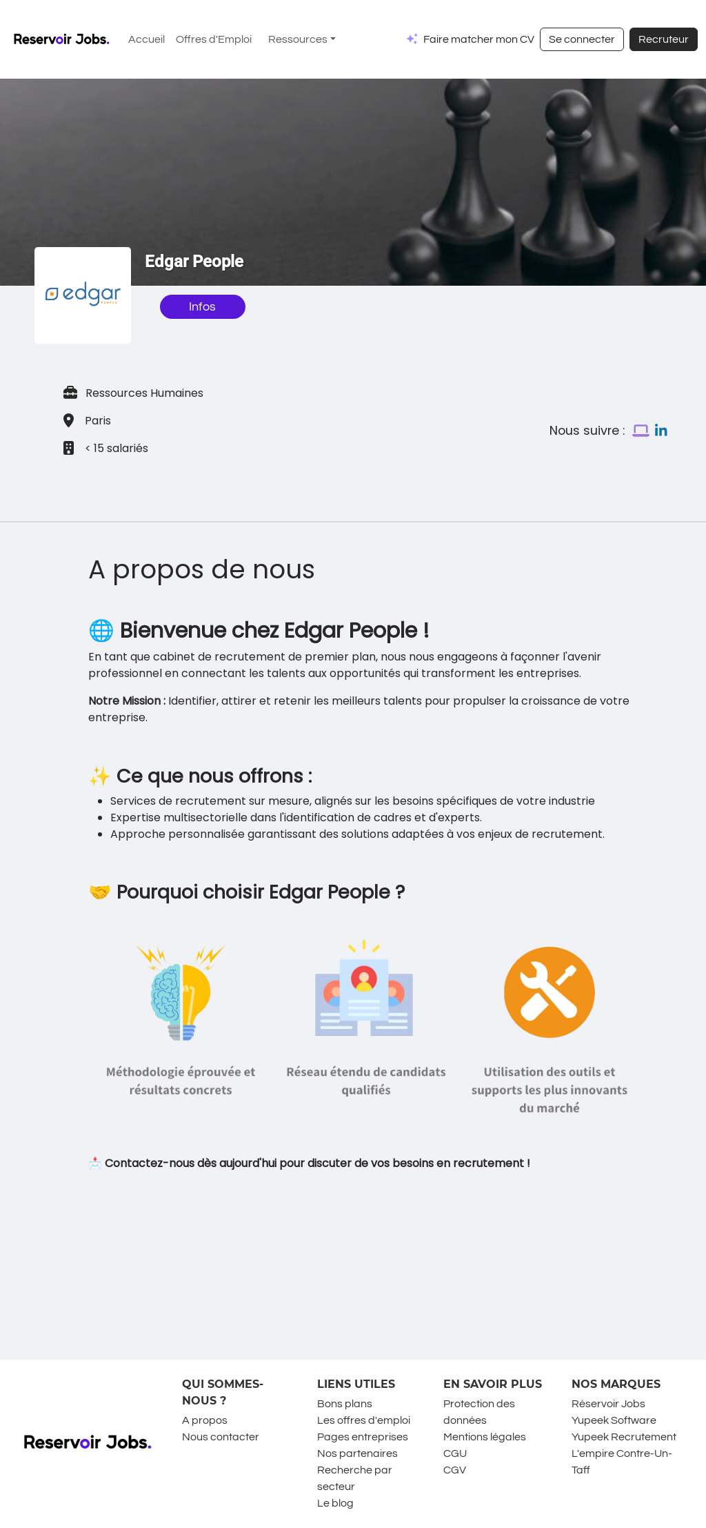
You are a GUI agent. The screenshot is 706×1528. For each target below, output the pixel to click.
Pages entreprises (362, 1436)
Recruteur (663, 39)
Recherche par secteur (354, 1478)
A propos (205, 1420)
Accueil (146, 39)
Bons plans (344, 1403)
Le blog (335, 1503)
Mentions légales (484, 1436)
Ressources (297, 39)
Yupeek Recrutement (624, 1436)
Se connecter (582, 39)
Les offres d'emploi (363, 1420)
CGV (454, 1470)
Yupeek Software (614, 1420)
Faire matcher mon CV (478, 39)
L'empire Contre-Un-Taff (622, 1462)
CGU (455, 1453)
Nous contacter (220, 1436)
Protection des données (479, 1412)
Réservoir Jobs (608, 1403)
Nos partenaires (357, 1453)
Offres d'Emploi (214, 39)
